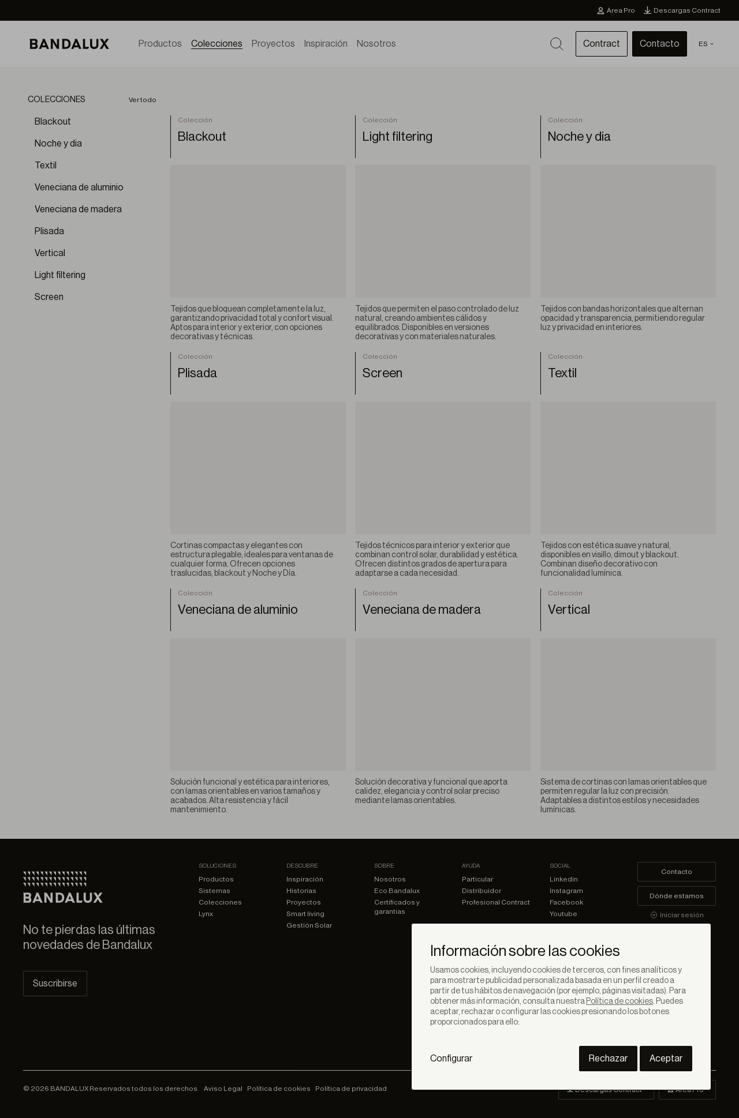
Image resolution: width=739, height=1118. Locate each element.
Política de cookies (619, 1001)
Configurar (451, 1058)
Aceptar (666, 1058)
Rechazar (608, 1058)
